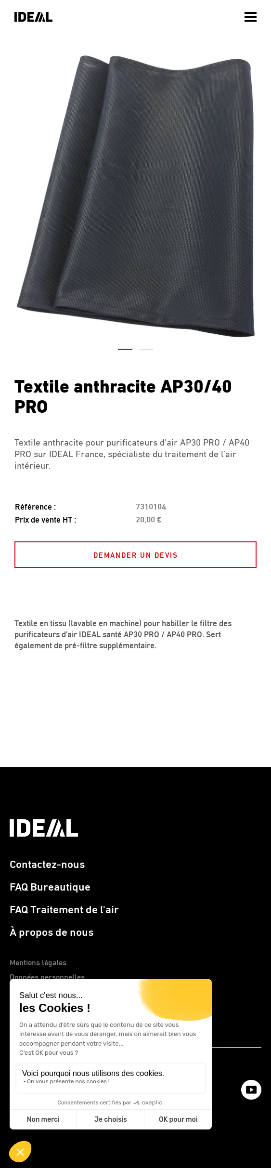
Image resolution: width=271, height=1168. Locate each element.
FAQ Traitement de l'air (64, 910)
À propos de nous (51, 932)
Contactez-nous (47, 864)
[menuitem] (252, 14)
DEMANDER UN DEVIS (135, 555)
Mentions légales (38, 963)
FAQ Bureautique (50, 887)
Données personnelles (47, 978)
